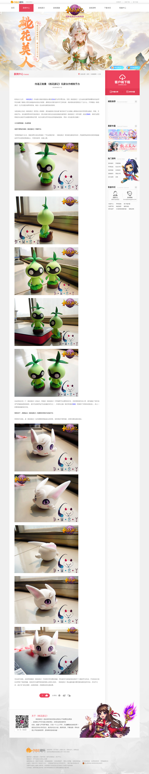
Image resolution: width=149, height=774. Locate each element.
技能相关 (110, 173)
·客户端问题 (127, 204)
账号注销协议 (50, 757)
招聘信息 (76, 749)
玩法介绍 (118, 166)
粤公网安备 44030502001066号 (92, 763)
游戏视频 (56, 8)
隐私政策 (35, 757)
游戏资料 (92, 8)
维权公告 (62, 749)
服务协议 (29, 757)
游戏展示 (41, 8)
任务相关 (118, 170)
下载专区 (107, 8)
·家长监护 (111, 209)
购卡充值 (135, 2)
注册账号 (118, 2)
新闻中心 (26, 8)
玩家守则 (42, 757)
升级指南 (118, 163)
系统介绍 (118, 173)
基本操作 (110, 163)
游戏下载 (127, 2)
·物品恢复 (118, 206)
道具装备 (110, 170)
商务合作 (69, 749)
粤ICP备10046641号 (73, 763)
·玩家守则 (111, 206)
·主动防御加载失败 (121, 209)
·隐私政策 (131, 209)
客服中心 (122, 8)
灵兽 (116, 177)
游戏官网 (49, 749)
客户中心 (58, 757)
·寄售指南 (118, 204)
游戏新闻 (93, 74)
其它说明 (110, 177)
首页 (13, 8)
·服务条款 (126, 206)
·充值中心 (111, 204)
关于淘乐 (56, 749)
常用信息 (110, 166)
